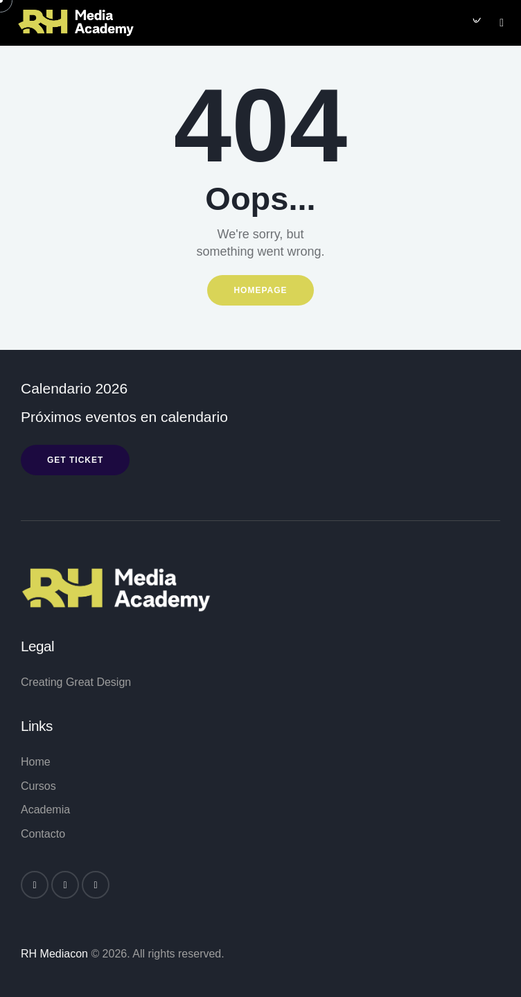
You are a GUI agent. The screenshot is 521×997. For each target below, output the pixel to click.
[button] (502, 21)
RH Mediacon (54, 954)
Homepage (260, 290)
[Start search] (475, 22)
